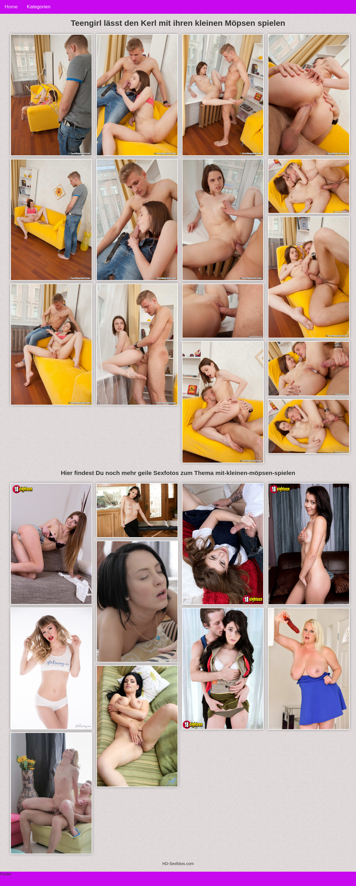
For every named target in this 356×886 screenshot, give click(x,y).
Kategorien (38, 6)
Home (11, 6)
